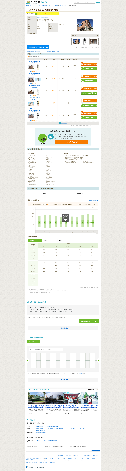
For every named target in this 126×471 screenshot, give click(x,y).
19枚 (31, 83)
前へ (28, 360)
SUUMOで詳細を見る (89, 68)
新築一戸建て (86, 458)
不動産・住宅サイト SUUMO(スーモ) (33, 458)
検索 (98, 2)
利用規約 (76, 455)
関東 (33, 462)
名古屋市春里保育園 (40, 430)
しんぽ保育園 (50, 428)
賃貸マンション (48, 458)
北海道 (27, 462)
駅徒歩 (60, 240)
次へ (98, 360)
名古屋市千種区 (63, 5)
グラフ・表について (93, 200)
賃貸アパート (54, 458)
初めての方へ (61, 455)
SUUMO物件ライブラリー (47, 5)
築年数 (46, 240)
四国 (46, 462)
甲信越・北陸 (37, 462)
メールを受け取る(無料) (72, 142)
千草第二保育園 (39, 428)
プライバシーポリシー (86, 455)
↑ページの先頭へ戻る (96, 450)
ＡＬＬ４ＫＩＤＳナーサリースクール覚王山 (77, 428)
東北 (30, 462)
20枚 (31, 71)
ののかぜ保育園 (59, 428)
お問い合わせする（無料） (89, 64)
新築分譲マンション (72, 458)
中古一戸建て (92, 458)
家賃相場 (65, 458)
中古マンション (80, 458)
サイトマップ (69, 455)
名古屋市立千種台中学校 (52, 426)
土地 (96, 458)
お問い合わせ (96, 455)
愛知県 (56, 5)
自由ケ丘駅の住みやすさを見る (89, 321)
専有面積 (32, 240)
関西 (44, 462)
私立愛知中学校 (39, 426)
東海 (41, 462)
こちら (80, 373)
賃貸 (54, 14)
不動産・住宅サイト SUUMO (33, 5)
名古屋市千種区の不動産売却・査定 (38, 47)
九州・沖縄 (52, 462)
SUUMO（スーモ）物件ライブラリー (37, 2)
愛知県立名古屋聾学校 (41, 432)
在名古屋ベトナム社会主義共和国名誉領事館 (46, 440)
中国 (49, 462)
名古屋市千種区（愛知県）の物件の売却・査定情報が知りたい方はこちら (44, 51)
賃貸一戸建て (60, 458)
